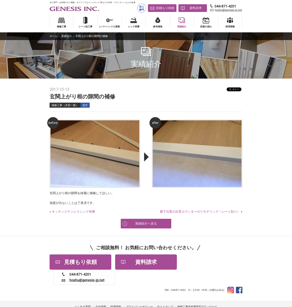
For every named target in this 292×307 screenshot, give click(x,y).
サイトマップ (165, 291)
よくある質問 (82, 291)
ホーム (54, 36)
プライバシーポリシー (139, 291)
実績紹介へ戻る (146, 223)
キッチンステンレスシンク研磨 (73, 211)
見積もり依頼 (165, 8)
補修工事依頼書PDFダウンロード (197, 291)
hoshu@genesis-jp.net (228, 10)
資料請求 (195, 8)
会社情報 (100, 291)
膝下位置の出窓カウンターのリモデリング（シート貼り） (200, 211)
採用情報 (115, 291)
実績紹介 (66, 36)
